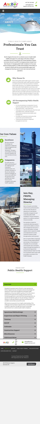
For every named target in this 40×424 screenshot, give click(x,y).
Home (2, 348)
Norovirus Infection (6, 351)
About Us (7, 348)
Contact (14, 351)
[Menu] (3, 10)
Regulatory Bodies (34, 348)
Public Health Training (22, 348)
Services (13, 348)
